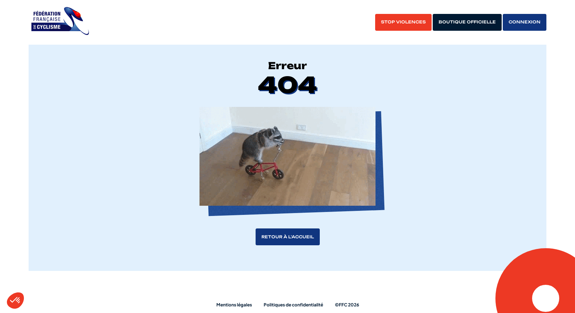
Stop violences (403, 22)
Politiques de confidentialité (293, 305)
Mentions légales (234, 305)
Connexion (525, 22)
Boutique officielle (467, 22)
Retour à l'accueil (287, 236)
